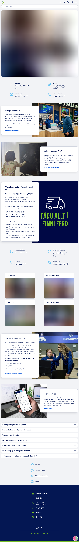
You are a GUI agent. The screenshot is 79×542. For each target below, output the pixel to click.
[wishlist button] (64, 2)
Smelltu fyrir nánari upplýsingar (14, 373)
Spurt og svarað (48, 408)
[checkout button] (68, 2)
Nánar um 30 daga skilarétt (12, 130)
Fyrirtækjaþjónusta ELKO (24, 344)
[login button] (72, 2)
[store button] (60, 2)
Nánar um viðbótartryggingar (51, 167)
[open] (75, 424)
